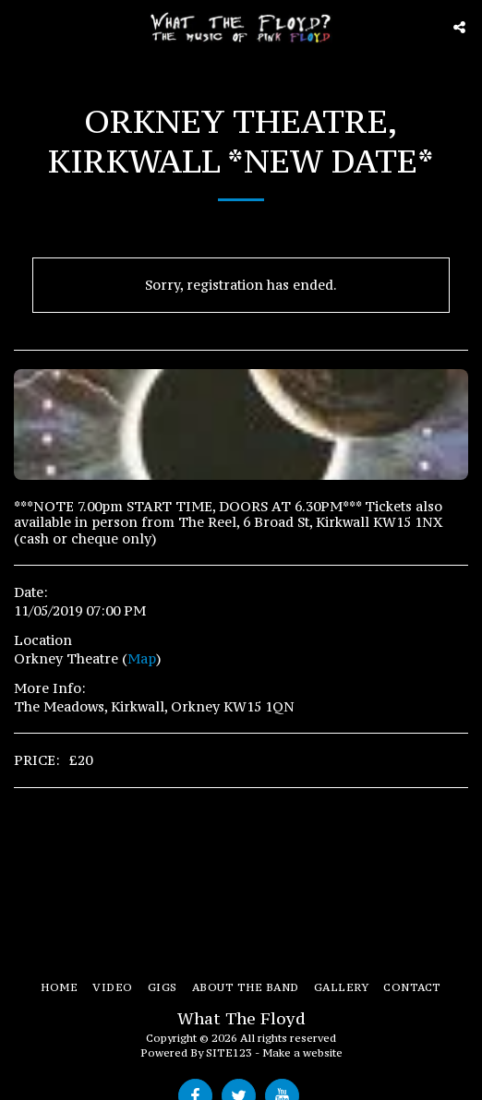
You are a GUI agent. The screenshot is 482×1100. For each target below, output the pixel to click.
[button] (20, 26)
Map (141, 658)
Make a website (302, 1052)
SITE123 (229, 1052)
